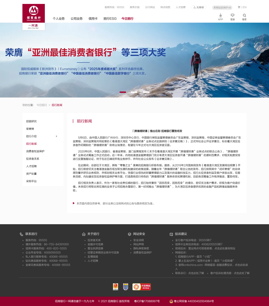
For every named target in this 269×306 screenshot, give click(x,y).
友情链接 (93, 256)
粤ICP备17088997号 (151, 301)
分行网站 (150, 7)
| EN (244, 7)
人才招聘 (180, 7)
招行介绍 (31, 136)
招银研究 (31, 121)
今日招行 (127, 18)
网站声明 (138, 244)
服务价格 (135, 7)
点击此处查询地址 (224, 248)
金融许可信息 (95, 244)
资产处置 (31, 173)
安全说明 (138, 240)
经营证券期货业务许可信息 (103, 252)
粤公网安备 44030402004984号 (191, 300)
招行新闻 (31, 143)
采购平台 (31, 181)
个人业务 (59, 18)
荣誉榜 (30, 128)
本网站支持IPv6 (222, 7)
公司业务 (77, 18)
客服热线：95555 (114, 7)
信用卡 (93, 18)
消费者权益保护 (35, 151)
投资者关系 (32, 158)
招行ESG (110, 18)
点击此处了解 (196, 273)
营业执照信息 (95, 248)
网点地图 (165, 7)
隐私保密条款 (141, 248)
